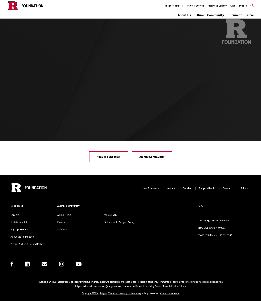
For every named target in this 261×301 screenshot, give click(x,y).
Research (228, 188)
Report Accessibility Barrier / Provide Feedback (158, 286)
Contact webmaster (170, 293)
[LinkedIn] (27, 264)
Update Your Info (19, 222)
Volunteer (62, 229)
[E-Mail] (44, 264)
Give (232, 5)
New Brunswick (151, 188)
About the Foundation (22, 236)
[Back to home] (29, 188)
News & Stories (195, 5)
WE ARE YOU (110, 214)
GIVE (200, 205)
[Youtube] (78, 264)
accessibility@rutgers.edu (106, 286)
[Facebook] (12, 264)
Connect (235, 15)
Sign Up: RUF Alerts (21, 229)
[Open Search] (252, 5)
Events (243, 5)
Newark (171, 188)
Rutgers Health (207, 188)
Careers (15, 214)
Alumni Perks (64, 214)
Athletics (245, 188)
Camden (187, 188)
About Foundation (109, 156)
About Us (184, 15)
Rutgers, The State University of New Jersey (120, 293)
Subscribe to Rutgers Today (119, 222)
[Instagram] (61, 264)
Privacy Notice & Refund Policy (27, 244)
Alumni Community (210, 15)
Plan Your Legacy (217, 5)
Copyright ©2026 (90, 293)
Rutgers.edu (172, 5)
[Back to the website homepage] (25, 5)
